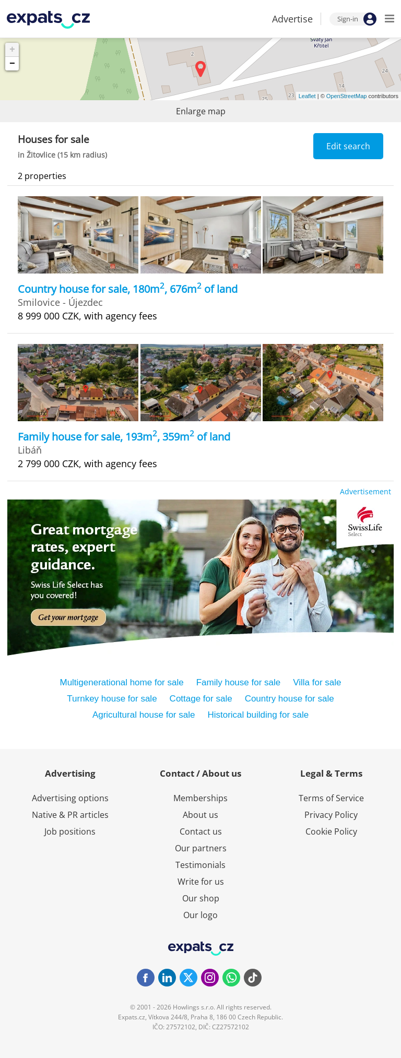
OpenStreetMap (346, 96)
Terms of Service (331, 798)
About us (200, 815)
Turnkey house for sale (112, 699)
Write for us (201, 881)
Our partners (201, 848)
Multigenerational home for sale (121, 682)
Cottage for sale (201, 699)
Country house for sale (289, 699)
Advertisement (365, 491)
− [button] (12, 63)
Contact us (201, 831)
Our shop (200, 898)
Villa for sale (317, 682)
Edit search (348, 146)
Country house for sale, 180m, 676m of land (128, 289)
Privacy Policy (331, 815)
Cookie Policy (331, 831)
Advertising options (70, 798)
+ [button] (12, 49)
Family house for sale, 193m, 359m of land (124, 437)
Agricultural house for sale (143, 715)
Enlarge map (201, 111)
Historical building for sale (258, 715)
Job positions (70, 831)
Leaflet (307, 96)
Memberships (200, 798)
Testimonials (200, 865)
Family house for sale (238, 682)
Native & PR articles (70, 815)
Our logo (200, 915)
